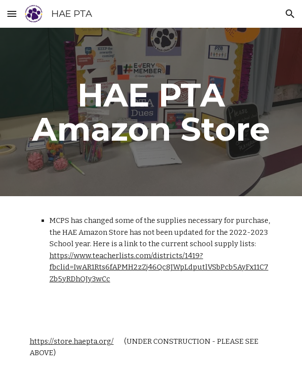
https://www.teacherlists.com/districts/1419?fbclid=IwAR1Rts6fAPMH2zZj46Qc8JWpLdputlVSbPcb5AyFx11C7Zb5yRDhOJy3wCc (158, 267)
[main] (151, 112)
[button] (12, 13)
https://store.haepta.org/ (72, 341)
